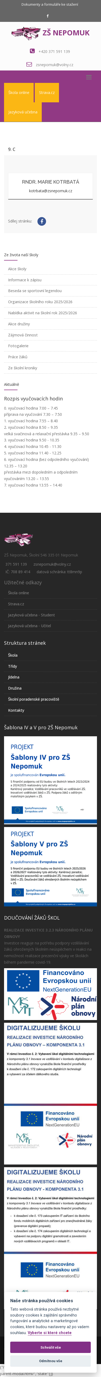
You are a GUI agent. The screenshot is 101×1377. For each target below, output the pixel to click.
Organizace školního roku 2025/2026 (40, 301)
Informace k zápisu (24, 279)
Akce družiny (19, 323)
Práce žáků (17, 356)
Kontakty (16, 710)
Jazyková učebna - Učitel (29, 625)
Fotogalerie (18, 345)
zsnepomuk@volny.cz (54, 64)
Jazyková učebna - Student (31, 614)
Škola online (18, 92)
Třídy (12, 666)
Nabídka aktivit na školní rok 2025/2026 (42, 312)
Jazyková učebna (22, 111)
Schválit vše (50, 1347)
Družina (15, 688)
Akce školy (17, 268)
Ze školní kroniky (22, 367)
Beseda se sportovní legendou (35, 290)
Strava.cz (47, 92)
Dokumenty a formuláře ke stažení (50, 4)
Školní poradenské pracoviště (33, 699)
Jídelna (13, 677)
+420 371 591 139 (54, 51)
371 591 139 (16, 564)
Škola (13, 655)
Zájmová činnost (23, 335)
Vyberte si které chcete (50, 1333)
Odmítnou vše (50, 1361)
